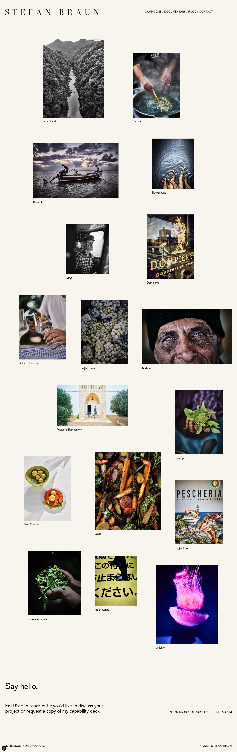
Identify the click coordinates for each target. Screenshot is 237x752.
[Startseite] (52, 12)
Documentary (175, 12)
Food (192, 12)
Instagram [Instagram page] (223, 712)
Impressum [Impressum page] (13, 746)
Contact (206, 12)
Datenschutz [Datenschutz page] (35, 746)
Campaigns (153, 12)
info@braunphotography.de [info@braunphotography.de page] (191, 712)
